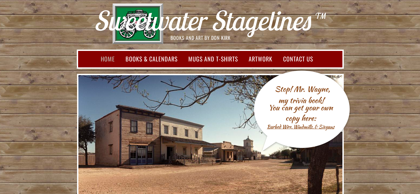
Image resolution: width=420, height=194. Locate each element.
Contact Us (298, 58)
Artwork (260, 58)
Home (108, 58)
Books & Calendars (152, 58)
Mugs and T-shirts (213, 58)
